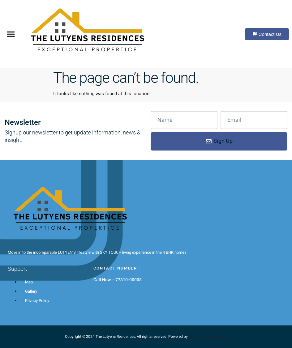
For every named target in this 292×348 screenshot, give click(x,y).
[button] (10, 34)
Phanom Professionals (208, 336)
